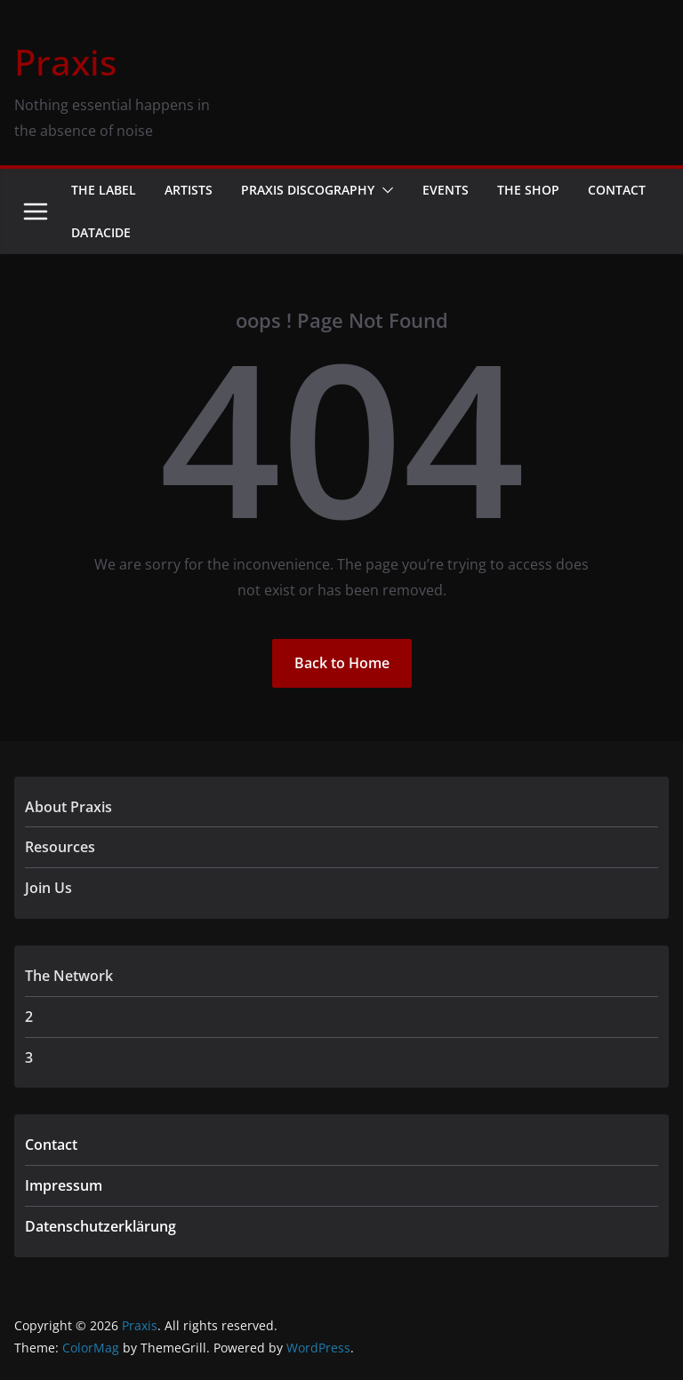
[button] (384, 190)
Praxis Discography (307, 189)
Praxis (65, 61)
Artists (189, 189)
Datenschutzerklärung (100, 1226)
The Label (103, 189)
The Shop (528, 189)
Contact (617, 189)
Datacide (101, 232)
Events (445, 189)
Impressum (63, 1185)
